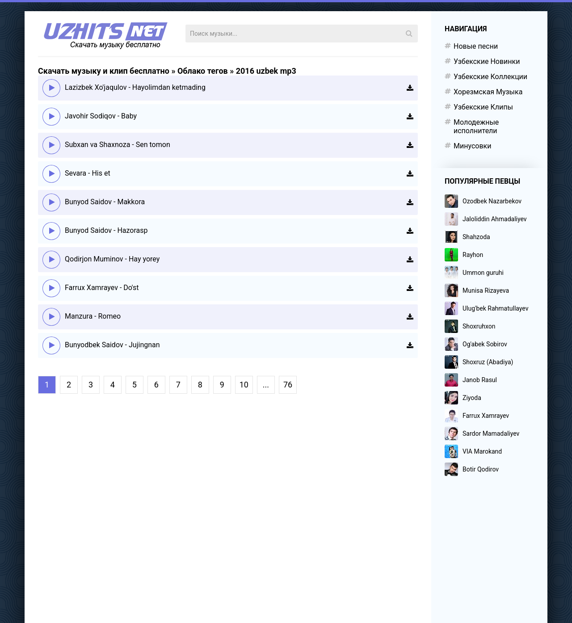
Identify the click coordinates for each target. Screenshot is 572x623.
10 (244, 384)
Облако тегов (202, 71)
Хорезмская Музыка (488, 92)
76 (287, 384)
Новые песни (476, 46)
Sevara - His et (87, 173)
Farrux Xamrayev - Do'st (102, 287)
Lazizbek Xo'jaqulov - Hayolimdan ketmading (135, 87)
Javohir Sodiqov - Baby (101, 116)
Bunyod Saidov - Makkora (105, 202)
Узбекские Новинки (487, 61)
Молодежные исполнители (476, 126)
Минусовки (472, 146)
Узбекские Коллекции (490, 76)
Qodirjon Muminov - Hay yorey (112, 259)
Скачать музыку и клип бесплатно (103, 71)
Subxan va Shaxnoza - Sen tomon (117, 144)
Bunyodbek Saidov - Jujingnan (112, 345)
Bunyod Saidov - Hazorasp (106, 230)
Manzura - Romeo (93, 316)
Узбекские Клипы (483, 107)
